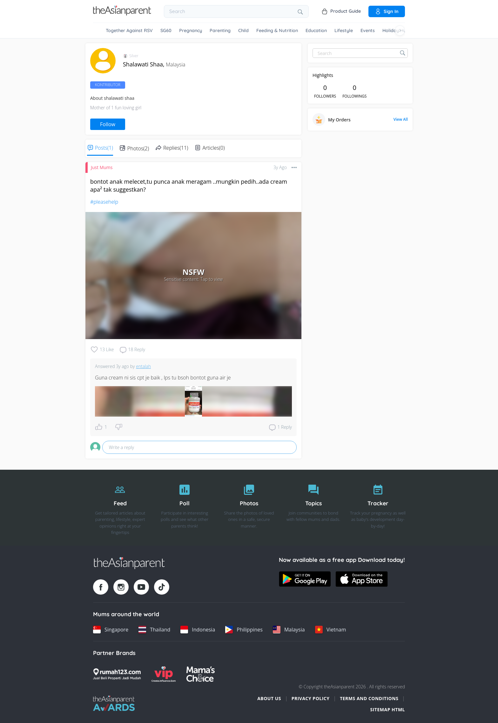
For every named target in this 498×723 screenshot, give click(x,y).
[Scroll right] (400, 30)
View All (401, 119)
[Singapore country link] (110, 629)
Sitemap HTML (387, 709)
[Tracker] (377, 507)
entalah (143, 366)
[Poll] (184, 507)
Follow (107, 124)
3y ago (280, 167)
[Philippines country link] (244, 629)
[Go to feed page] (122, 13)
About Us (269, 698)
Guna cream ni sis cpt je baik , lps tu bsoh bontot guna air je (163, 377)
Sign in (387, 11)
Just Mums (101, 167)
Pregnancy (190, 30)
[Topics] (313, 507)
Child (243, 30)
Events (367, 30)
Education (316, 30)
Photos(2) (138, 148)
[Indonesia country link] (197, 629)
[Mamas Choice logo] (200, 674)
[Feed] (120, 507)
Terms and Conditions (369, 698)
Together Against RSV (129, 30)
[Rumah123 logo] (117, 674)
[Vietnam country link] (330, 629)
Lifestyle (343, 30)
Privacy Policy (311, 698)
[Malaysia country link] (289, 629)
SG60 (166, 30)
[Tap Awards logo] (114, 703)
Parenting (220, 30)
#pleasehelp (104, 201)
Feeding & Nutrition (277, 30)
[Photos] (249, 507)
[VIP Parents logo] (163, 674)
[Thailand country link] (154, 629)
